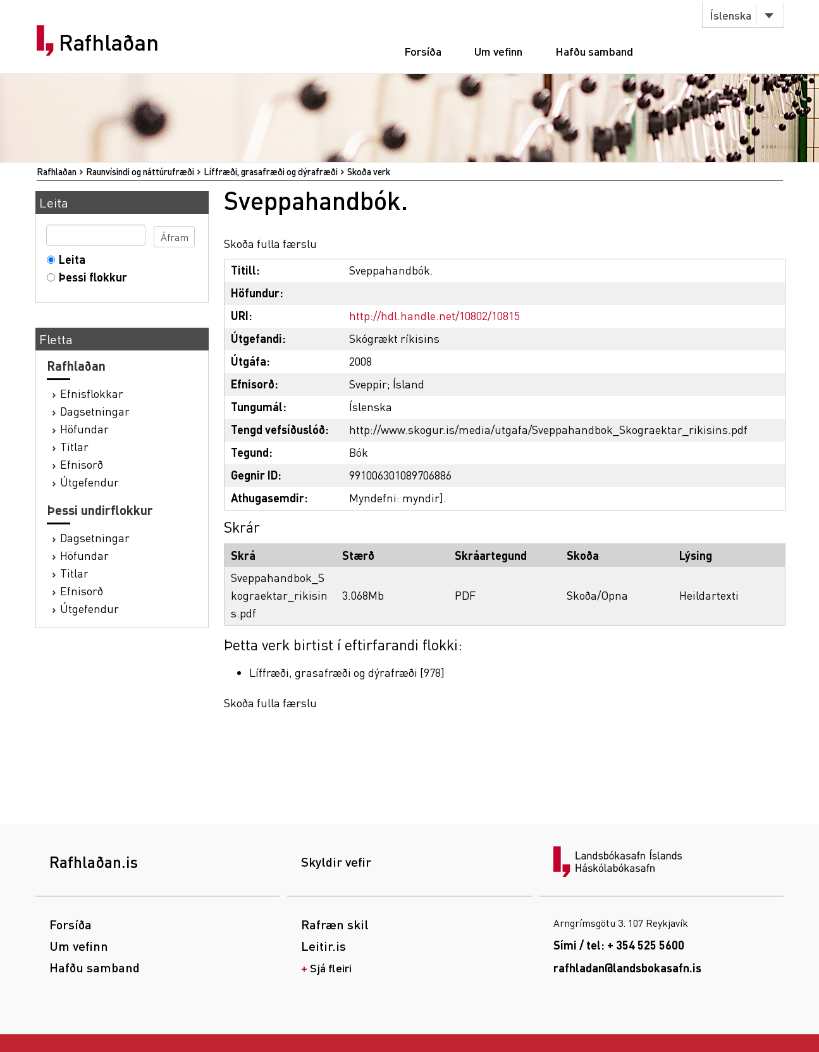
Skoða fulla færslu (270, 243)
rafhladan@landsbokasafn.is (627, 967)
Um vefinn (498, 51)
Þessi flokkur (90, 276)
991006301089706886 (400, 474)
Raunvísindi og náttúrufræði (140, 171)
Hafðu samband (594, 51)
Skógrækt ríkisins (394, 338)
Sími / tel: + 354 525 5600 (618, 945)
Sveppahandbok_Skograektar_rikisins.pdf (279, 595)
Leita (69, 259)
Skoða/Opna (597, 595)
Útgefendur (89, 481)
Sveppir (368, 383)
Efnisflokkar (91, 393)
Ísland (408, 383)
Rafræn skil (335, 924)
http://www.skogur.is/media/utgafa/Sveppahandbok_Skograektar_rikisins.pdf (548, 429)
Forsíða (422, 51)
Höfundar (84, 428)
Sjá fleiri (331, 967)
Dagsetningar (95, 411)
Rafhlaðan (109, 42)
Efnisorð (81, 464)
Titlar (74, 446)
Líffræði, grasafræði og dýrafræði (271, 171)
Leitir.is (323, 946)
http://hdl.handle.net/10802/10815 (434, 315)
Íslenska (730, 15)
